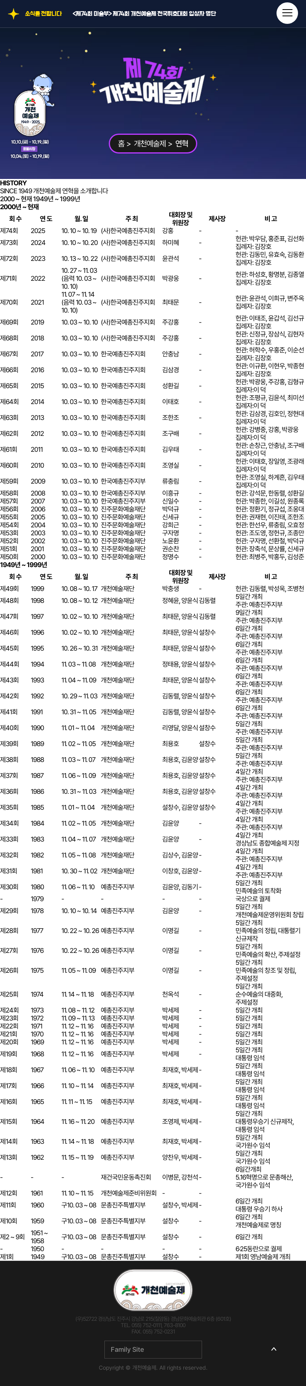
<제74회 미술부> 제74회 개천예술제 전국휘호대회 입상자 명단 (144, 13)
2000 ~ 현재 (16, 199)
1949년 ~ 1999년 (56, 199)
